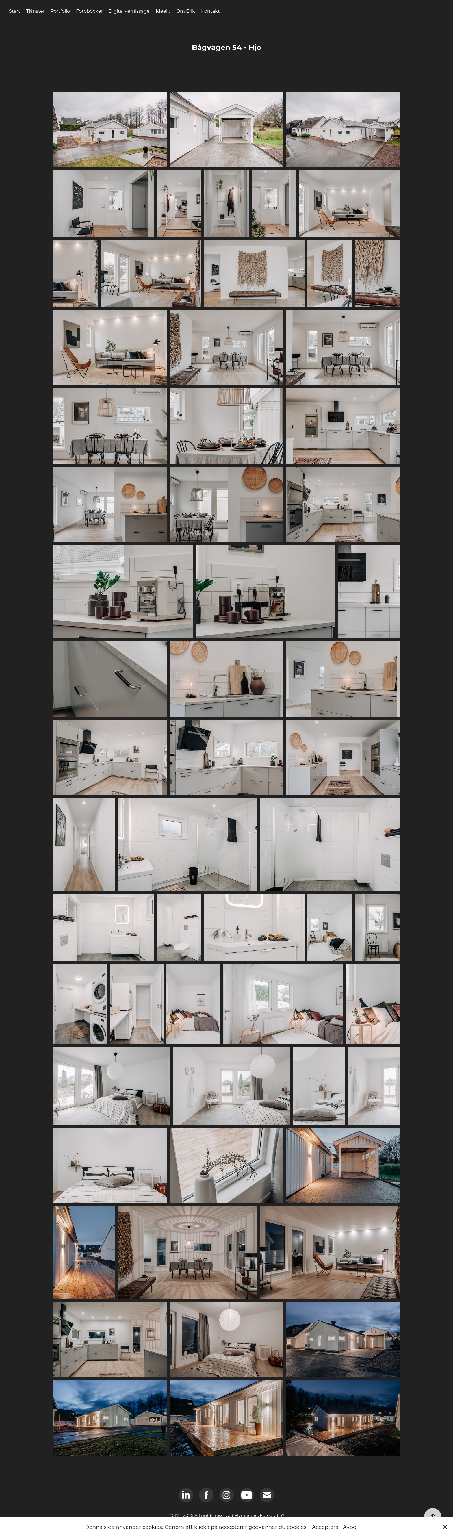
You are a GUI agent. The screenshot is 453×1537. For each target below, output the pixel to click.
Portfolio (60, 11)
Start (14, 11)
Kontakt (210, 11)
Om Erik (185, 11)
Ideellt (163, 11)
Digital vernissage (129, 11)
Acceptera (325, 1526)
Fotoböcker (89, 11)
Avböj (350, 1526)
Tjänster (35, 11)
